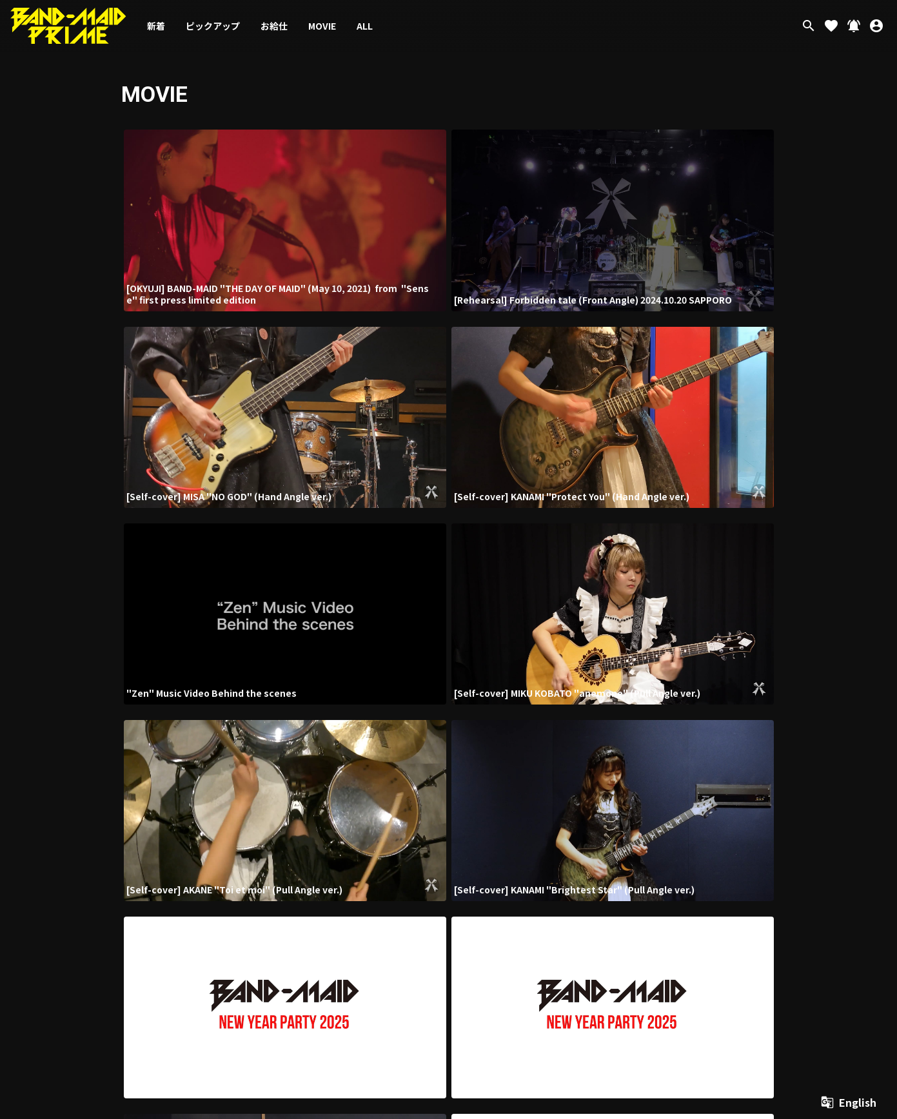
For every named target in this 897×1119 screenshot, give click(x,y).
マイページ (817, 920)
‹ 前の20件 (349, 800)
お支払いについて (511, 920)
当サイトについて (388, 920)
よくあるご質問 (771, 920)
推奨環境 (730, 920)
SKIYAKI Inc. (836, 1031)
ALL (365, 25)
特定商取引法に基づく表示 (672, 920)
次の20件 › (545, 800)
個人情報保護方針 (601, 920)
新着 (156, 25)
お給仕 (274, 25)
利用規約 (556, 920)
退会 (846, 920)
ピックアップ (213, 25)
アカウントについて (449, 920)
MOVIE (322, 25)
